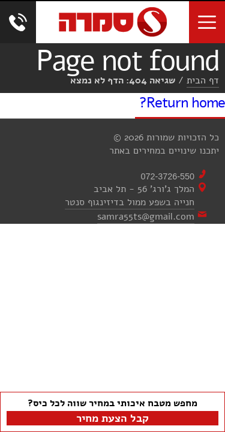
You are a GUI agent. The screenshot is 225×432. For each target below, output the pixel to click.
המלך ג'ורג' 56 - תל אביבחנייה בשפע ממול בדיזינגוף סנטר (129, 195)
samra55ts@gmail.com (145, 216)
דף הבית (203, 80)
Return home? (182, 102)
